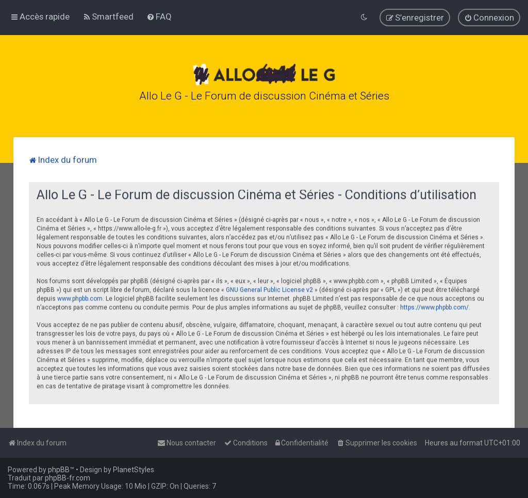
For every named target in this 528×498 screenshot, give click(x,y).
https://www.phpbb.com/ (434, 306)
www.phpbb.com (80, 297)
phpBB (59, 470)
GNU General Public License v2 (269, 288)
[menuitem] (108, 16)
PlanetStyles (133, 470)
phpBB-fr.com (67, 478)
